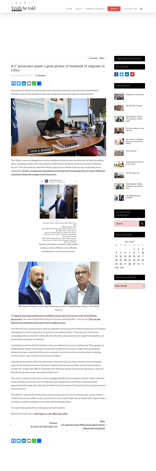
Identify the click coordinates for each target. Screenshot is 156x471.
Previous (94, 58)
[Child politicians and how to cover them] (119, 165)
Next (102, 58)
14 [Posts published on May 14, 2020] (129, 256)
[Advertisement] (78, 31)
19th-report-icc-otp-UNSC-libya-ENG (51, 413)
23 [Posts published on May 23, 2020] (138, 260)
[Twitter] (122, 74)
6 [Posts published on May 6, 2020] (125, 252)
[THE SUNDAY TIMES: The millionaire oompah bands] (119, 120)
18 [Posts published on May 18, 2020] (116, 260)
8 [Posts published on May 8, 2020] (134, 252)
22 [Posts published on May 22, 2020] (134, 260)
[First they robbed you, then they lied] (119, 131)
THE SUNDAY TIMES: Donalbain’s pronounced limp (134, 186)
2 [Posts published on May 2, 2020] (138, 248)
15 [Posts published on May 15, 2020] (134, 256)
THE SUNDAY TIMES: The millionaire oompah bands (134, 119)
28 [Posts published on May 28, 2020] (129, 263)
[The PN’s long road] (119, 176)
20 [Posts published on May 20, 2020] (125, 260)
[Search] (142, 223)
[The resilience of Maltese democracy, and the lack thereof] (119, 142)
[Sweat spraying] (119, 154)
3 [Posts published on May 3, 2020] (142, 248)
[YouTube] (132, 74)
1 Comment (40, 75)
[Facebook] (116, 74)
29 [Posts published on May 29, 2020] (134, 263)
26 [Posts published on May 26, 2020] (121, 263)
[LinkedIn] (127, 74)
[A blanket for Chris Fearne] (119, 97)
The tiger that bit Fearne (134, 106)
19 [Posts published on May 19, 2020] (121, 260)
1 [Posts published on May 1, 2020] (134, 248)
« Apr (116, 267)
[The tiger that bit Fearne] (119, 109)
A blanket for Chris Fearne (135, 94)
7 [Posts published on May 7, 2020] (129, 252)
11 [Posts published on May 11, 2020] (116, 256)
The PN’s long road (132, 173)
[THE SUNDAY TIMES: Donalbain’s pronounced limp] (119, 187)
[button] (141, 8)
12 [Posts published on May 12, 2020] (121, 256)
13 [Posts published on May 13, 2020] (125, 256)
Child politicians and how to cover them (134, 163)
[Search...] (126, 223)
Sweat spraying (131, 151)
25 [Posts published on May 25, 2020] (116, 263)
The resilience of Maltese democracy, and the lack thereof (134, 141)
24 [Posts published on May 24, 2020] (143, 260)
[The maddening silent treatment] (119, 199)
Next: (83, 425)
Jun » (122, 267)
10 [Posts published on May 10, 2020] (143, 252)
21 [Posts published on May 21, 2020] (129, 260)
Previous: (44, 425)
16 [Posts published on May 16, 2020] (138, 256)
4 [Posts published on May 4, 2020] (116, 252)
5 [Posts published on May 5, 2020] (120, 252)
